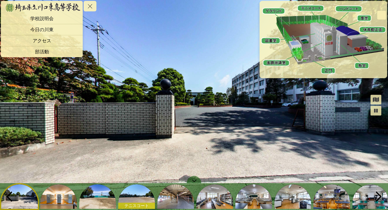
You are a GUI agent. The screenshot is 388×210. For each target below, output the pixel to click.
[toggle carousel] (194, 179)
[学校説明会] (42, 18)
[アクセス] (42, 40)
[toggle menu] (90, 6)
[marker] (328, 71)
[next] (378, 196)
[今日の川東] (42, 29)
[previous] (9, 196)
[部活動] (42, 51)
